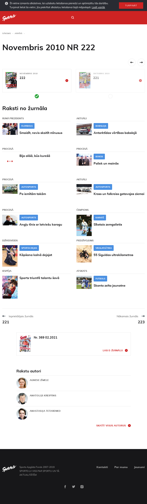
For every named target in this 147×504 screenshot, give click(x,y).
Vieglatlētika (104, 248)
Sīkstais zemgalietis (108, 224)
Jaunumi (139, 467)
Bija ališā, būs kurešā (34, 155)
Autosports (28, 187)
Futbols (100, 279)
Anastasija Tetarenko (45, 411)
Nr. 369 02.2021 (45, 337)
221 (5, 322)
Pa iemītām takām (32, 194)
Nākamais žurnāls (127, 316)
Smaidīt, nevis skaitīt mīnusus (40, 132)
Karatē (100, 218)
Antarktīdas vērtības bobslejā (115, 132)
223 (141, 322)
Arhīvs (18, 33)
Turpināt (131, 5)
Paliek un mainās (106, 163)
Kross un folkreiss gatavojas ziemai (119, 194)
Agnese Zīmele (39, 380)
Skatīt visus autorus (111, 426)
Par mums (121, 467)
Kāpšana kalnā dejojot (35, 255)
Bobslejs (101, 126)
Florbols (27, 126)
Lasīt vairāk (98, 7)
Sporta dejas (29, 248)
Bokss (99, 157)
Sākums (6, 33)
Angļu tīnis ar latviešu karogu (40, 224)
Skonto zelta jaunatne (109, 285)
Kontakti (102, 467)
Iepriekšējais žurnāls (21, 316)
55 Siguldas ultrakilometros (113, 255)
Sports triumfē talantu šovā (39, 278)
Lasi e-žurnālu (113, 350)
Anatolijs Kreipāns (43, 395)
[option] (37, 84)
